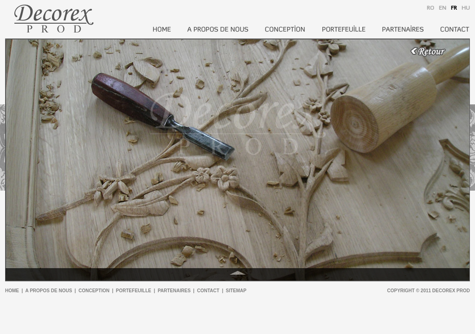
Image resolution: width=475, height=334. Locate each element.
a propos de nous (49, 290)
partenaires (174, 290)
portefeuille (133, 290)
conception (93, 290)
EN (442, 8)
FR (454, 8)
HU (466, 8)
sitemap (236, 290)
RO (430, 8)
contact (208, 290)
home (12, 290)
